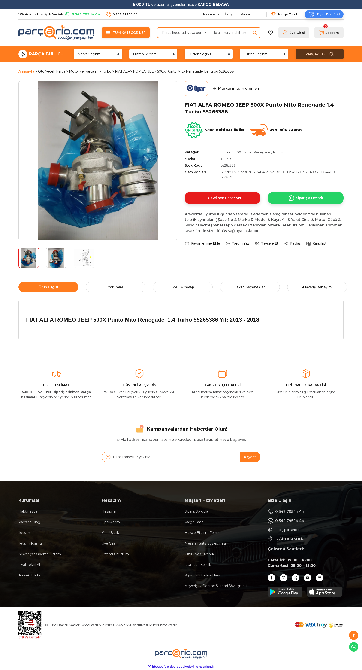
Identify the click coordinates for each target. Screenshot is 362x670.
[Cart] (329, 32)
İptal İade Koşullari (199, 565)
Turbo (225, 152)
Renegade (262, 152)
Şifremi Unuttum (115, 554)
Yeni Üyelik (110, 533)
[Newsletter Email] (181, 457)
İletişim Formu (30, 543)
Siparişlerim (111, 522)
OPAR (226, 159)
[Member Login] (293, 32)
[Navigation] (126, 32)
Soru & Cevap (183, 287)
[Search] (208, 32)
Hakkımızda (27, 511)
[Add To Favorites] (202, 243)
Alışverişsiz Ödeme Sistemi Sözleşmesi (216, 586)
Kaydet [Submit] (250, 457)
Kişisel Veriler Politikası (202, 575)
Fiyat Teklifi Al (29, 565)
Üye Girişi (109, 543)
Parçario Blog (29, 522)
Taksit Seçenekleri (250, 287)
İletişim (24, 533)
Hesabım (109, 511)
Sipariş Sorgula (196, 511)
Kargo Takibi (194, 522)
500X (237, 152)
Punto (278, 152)
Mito (247, 152)
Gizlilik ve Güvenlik (199, 554)
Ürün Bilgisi (48, 287)
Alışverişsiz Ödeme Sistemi (40, 554)
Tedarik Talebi (29, 575)
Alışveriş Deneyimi (317, 287)
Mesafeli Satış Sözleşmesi (205, 543)
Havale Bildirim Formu (202, 533)
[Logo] (56, 32)
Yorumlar (115, 287)
